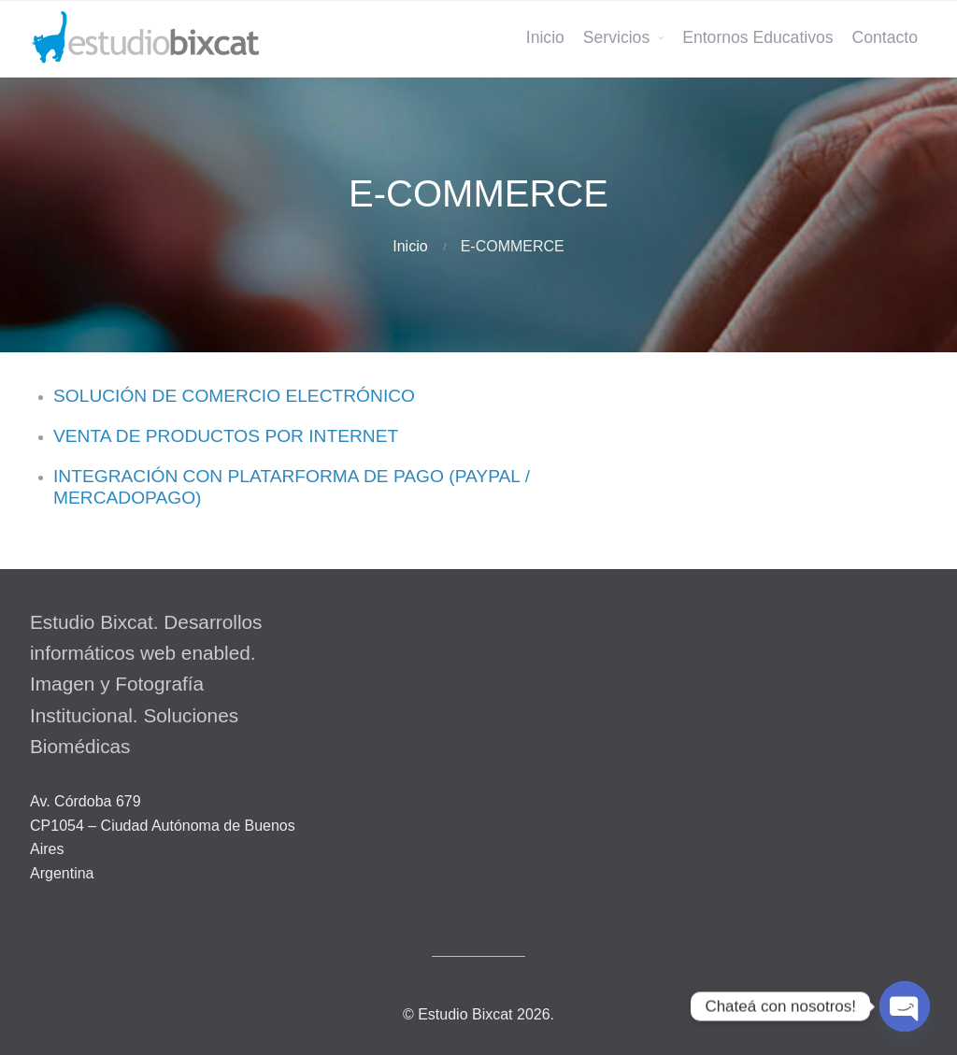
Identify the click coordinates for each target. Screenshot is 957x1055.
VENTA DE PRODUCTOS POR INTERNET (225, 436)
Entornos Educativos (757, 37)
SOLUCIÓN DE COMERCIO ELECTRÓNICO (234, 396)
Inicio (545, 37)
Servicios (616, 37)
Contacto (885, 37)
